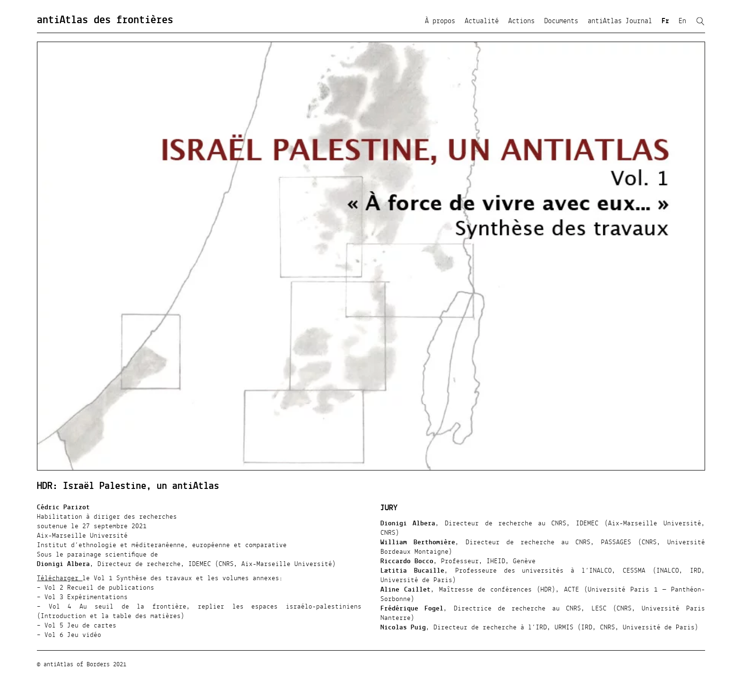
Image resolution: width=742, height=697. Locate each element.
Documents (561, 21)
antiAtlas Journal (620, 21)
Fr (665, 21)
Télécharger (59, 578)
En (682, 21)
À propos (440, 21)
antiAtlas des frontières (105, 20)
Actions (521, 21)
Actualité (482, 21)
